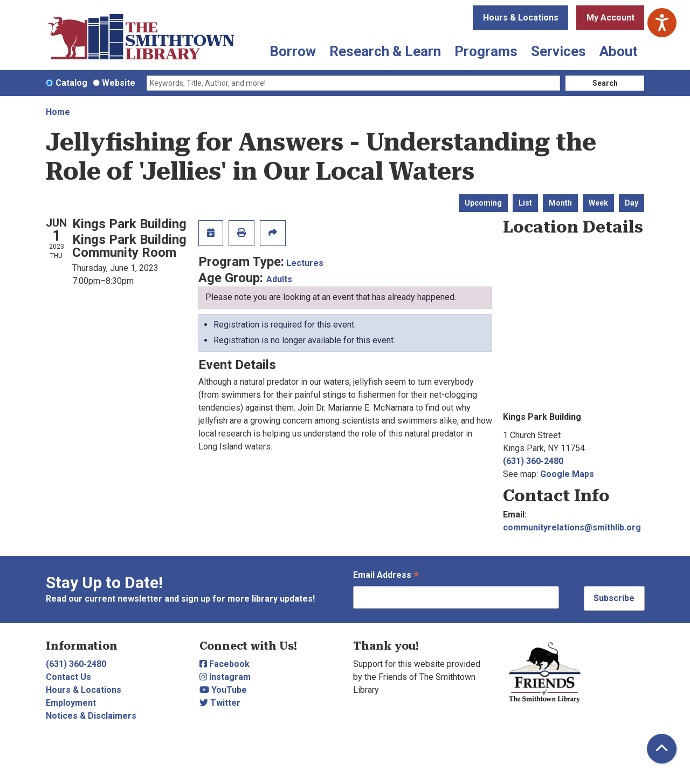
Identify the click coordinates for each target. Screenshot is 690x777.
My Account (610, 17)
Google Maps (567, 474)
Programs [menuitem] (486, 51)
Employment (71, 703)
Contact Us (68, 677)
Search (605, 83)
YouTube (223, 690)
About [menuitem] (618, 51)
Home (58, 112)
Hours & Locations (520, 17)
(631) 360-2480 (533, 461)
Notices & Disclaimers (91, 716)
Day (631, 203)
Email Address (386, 576)
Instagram (225, 677)
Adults (279, 279)
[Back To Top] (662, 749)
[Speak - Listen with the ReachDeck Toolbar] (662, 22)
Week (598, 203)
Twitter (219, 703)
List (525, 203)
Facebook (224, 664)
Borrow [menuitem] (293, 51)
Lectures (304, 263)
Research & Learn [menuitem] (385, 51)
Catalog (71, 83)
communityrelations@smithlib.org (572, 527)
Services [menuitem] (558, 51)
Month (560, 203)
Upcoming (483, 203)
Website (118, 83)
